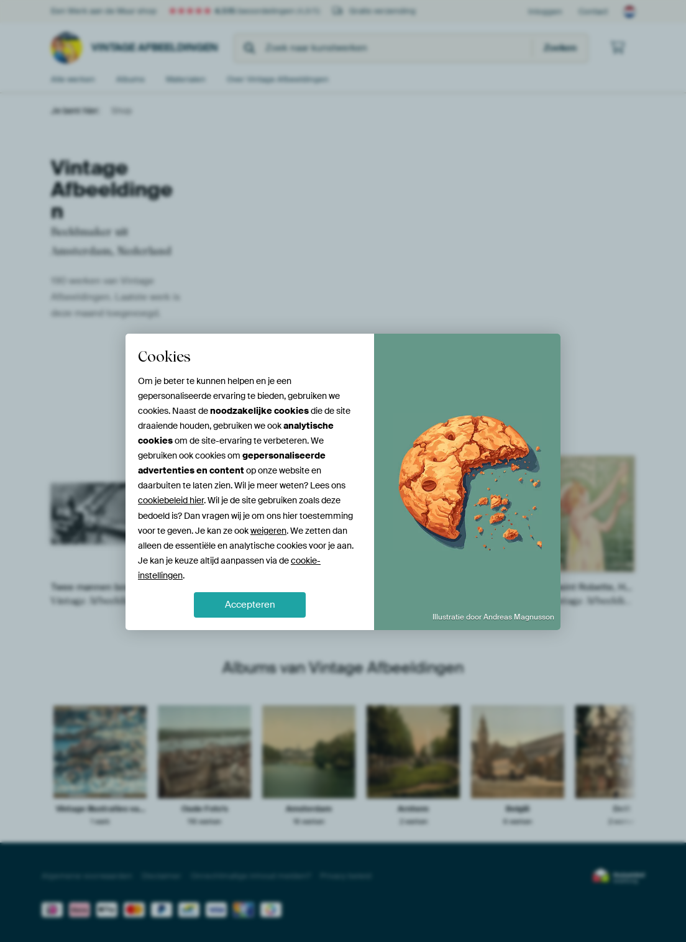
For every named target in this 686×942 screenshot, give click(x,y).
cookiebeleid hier (171, 500)
